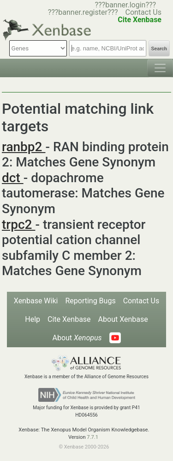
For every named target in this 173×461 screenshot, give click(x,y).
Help (32, 319)
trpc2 (18, 224)
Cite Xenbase (69, 319)
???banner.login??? (125, 4)
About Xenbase (123, 319)
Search (159, 49)
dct (13, 177)
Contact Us (143, 12)
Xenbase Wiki (36, 300)
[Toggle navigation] (160, 68)
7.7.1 (92, 437)
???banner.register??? (83, 12)
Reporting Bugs (90, 300)
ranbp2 (23, 146)
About (76, 337)
